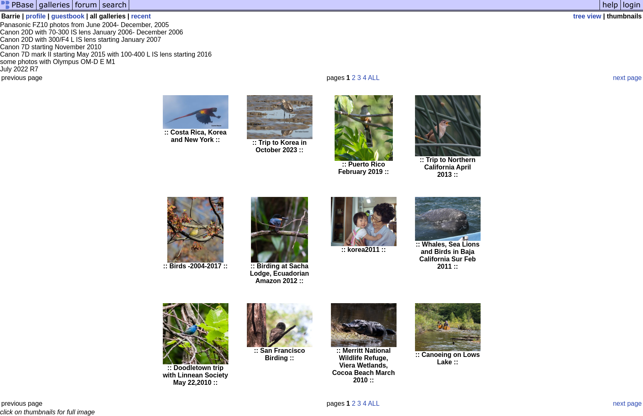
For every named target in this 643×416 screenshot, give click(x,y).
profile (36, 16)
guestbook (67, 16)
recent (141, 16)
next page (627, 77)
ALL (373, 77)
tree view (587, 16)
